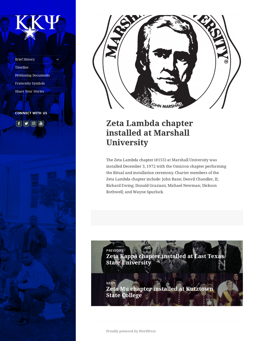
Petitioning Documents (32, 75)
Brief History (25, 59)
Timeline (22, 67)
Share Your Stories (29, 91)
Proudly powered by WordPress (131, 331)
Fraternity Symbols (30, 83)
